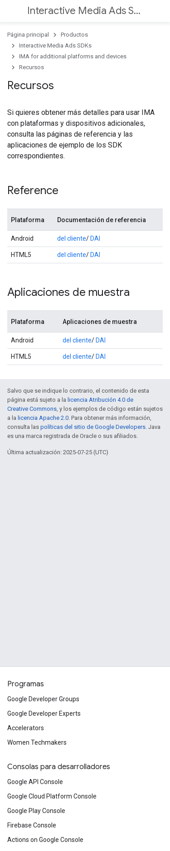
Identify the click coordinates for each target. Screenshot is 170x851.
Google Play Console (36, 810)
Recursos (31, 67)
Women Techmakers (37, 742)
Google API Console (35, 781)
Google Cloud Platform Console (52, 796)
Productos (74, 34)
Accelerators (25, 728)
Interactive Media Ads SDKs (84, 11)
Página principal (28, 34)
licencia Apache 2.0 (43, 417)
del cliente (71, 238)
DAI (95, 238)
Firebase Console (31, 825)
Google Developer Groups (43, 699)
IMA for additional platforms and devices (72, 56)
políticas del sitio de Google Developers (93, 426)
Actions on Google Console (45, 839)
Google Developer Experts (44, 713)
